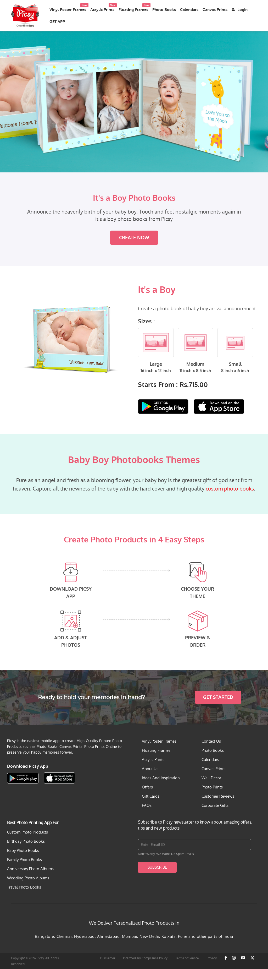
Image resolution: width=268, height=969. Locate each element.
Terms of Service (187, 958)
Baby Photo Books (23, 850)
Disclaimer (107, 958)
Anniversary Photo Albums (30, 868)
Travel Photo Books (24, 886)
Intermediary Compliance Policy (145, 958)
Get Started (218, 697)
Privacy (212, 958)
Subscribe (157, 866)
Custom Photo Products (27, 831)
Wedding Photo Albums (28, 877)
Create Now (134, 237)
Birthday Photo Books (26, 840)
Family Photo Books (24, 859)
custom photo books (230, 488)
